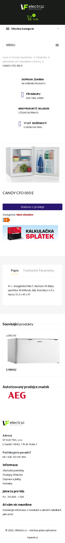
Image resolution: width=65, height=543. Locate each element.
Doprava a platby (12, 479)
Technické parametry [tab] (38, 270)
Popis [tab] (15, 270)
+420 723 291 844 (15, 457)
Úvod (5, 57)
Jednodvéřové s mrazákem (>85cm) (22, 61)
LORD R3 (11, 335)
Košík (32, 18)
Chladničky (41, 57)
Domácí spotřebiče (22, 57)
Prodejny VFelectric (13, 474)
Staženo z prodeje (32, 207)
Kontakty (7, 483)
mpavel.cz (32, 537)
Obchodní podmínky (13, 470)
